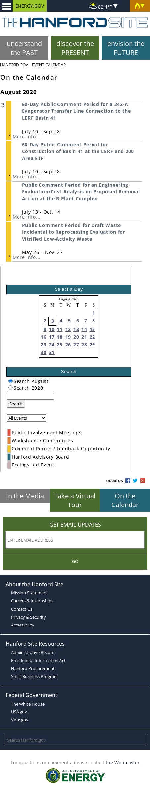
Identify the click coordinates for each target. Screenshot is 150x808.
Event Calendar (49, 65)
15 (92, 329)
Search (15, 404)
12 (68, 329)
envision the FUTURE (125, 48)
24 (52, 345)
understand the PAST (24, 48)
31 (52, 352)
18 (59, 337)
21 (84, 337)
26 (68, 345)
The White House (28, 704)
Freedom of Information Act (38, 660)
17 (52, 337)
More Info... (27, 136)
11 (59, 329)
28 (84, 345)
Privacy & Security (28, 617)
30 (43, 352)
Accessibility (22, 625)
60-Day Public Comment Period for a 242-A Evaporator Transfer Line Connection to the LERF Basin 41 (76, 111)
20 (76, 337)
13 (76, 329)
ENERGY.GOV (29, 6)
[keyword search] (30, 396)
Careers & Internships (32, 601)
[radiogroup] (10, 381)
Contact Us (21, 609)
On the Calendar (125, 500)
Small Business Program (34, 676)
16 (43, 337)
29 (92, 345)
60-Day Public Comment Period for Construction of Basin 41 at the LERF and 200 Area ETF (78, 151)
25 (59, 345)
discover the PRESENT (75, 48)
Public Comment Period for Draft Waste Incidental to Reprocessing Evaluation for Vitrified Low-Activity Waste (73, 232)
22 (92, 337)
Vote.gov (19, 720)
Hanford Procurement (33, 668)
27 (76, 345)
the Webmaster (123, 762)
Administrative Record (33, 652)
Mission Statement (29, 593)
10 (52, 329)
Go (75, 561)
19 (68, 337)
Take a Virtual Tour (74, 500)
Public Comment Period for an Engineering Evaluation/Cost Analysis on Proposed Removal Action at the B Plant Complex (81, 192)
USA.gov (19, 712)
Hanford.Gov (14, 65)
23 (43, 345)
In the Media (25, 495)
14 (84, 329)
